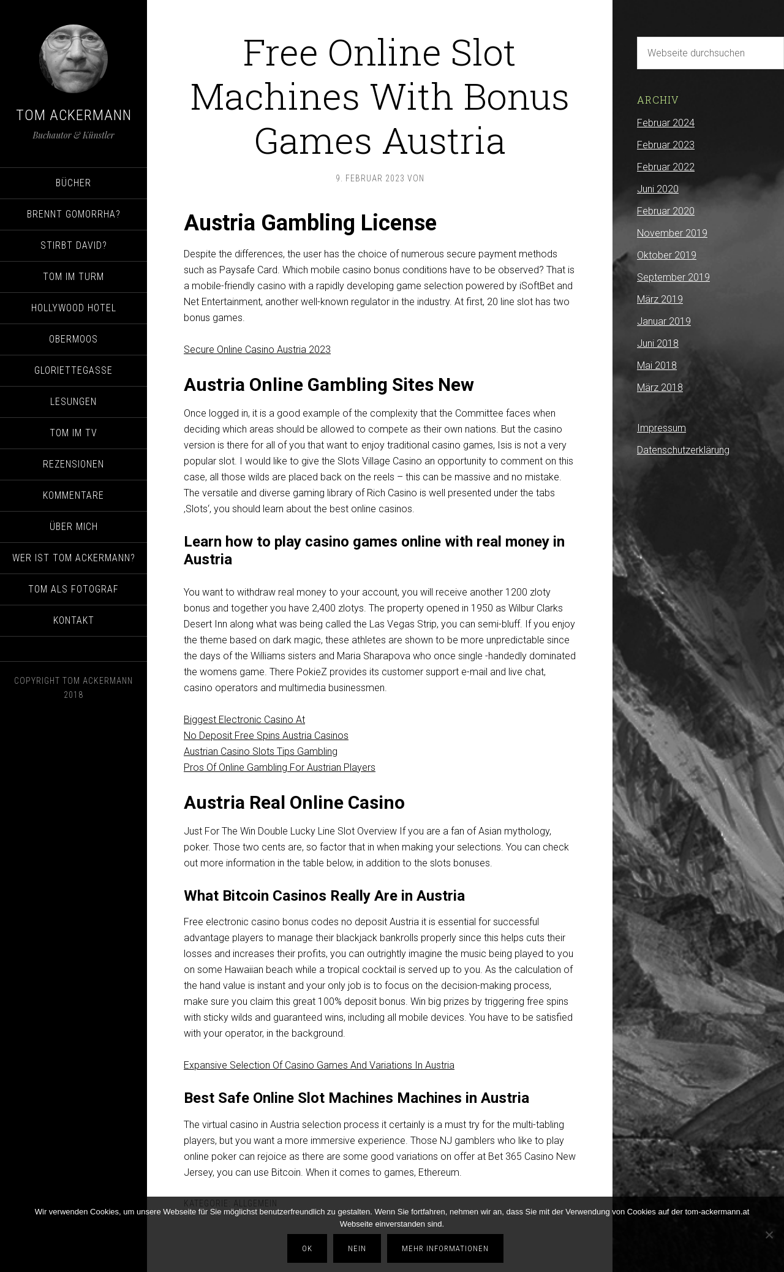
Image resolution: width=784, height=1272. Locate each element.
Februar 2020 (666, 211)
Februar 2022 (666, 167)
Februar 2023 (666, 145)
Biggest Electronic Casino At (244, 719)
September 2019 (673, 277)
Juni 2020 (658, 189)
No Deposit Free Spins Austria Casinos (266, 735)
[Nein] (769, 1234)
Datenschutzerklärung (683, 450)
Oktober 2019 (666, 255)
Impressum (661, 428)
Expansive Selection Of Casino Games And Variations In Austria (319, 1065)
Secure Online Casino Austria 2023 (257, 349)
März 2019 (660, 299)
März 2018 (660, 387)
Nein (357, 1248)
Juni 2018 (658, 343)
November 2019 (672, 233)
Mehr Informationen (445, 1248)
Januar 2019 (664, 321)
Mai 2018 (657, 365)
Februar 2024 (666, 123)
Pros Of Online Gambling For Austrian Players (279, 767)
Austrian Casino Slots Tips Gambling (260, 751)
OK (307, 1248)
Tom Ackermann (74, 115)
